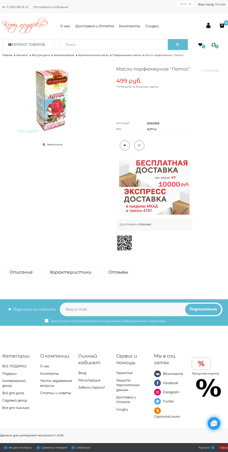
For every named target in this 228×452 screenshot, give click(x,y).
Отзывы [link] (118, 272)
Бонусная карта (205, 373)
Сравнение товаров (54, 447)
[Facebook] (157, 383)
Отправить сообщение (50, 7)
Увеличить (54, 144)
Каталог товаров (28, 44)
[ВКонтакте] (157, 373)
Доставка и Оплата (94, 26)
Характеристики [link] (70, 272)
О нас (65, 26)
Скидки (152, 26)
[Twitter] (157, 401)
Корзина (204, 447)
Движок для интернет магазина (26, 435)
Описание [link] (21, 272)
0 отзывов (210, 70)
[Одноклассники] (157, 410)
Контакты (129, 26)
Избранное (83, 447)
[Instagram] (157, 392)
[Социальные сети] (214, 423)
